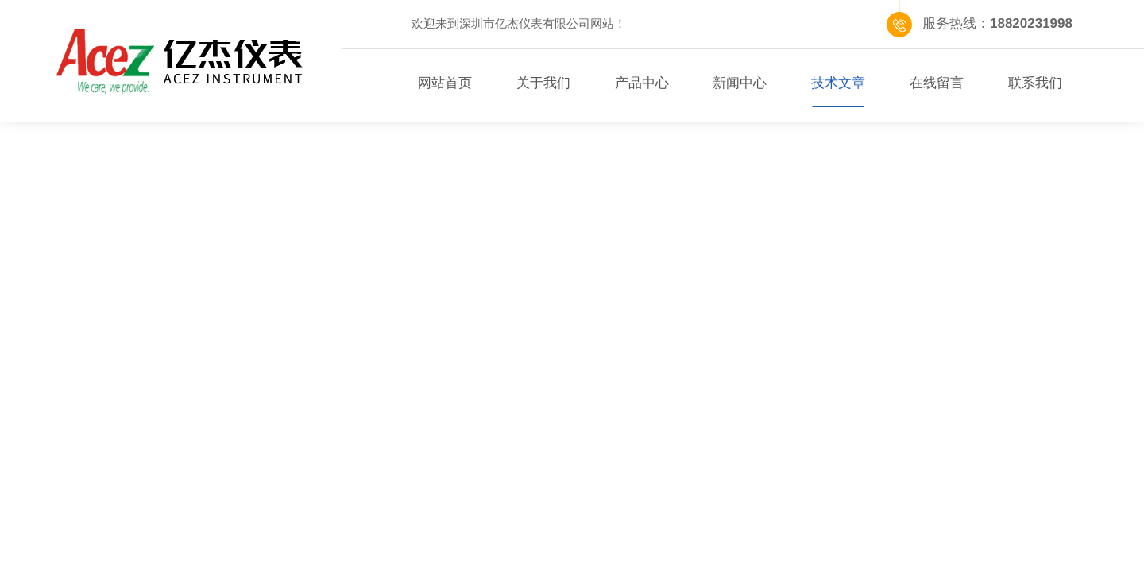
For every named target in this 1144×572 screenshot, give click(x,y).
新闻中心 (740, 83)
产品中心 (642, 83)
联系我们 (1035, 83)
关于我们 (543, 83)
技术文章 (838, 83)
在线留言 (937, 83)
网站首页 (445, 83)
